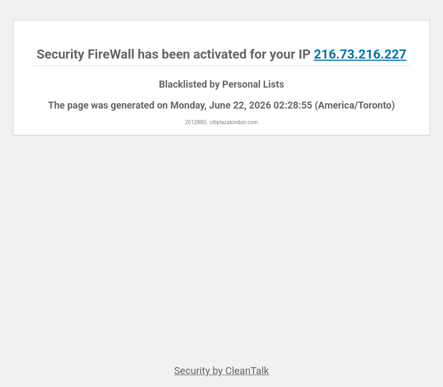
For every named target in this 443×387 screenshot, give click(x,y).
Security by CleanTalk (221, 371)
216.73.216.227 (360, 54)
